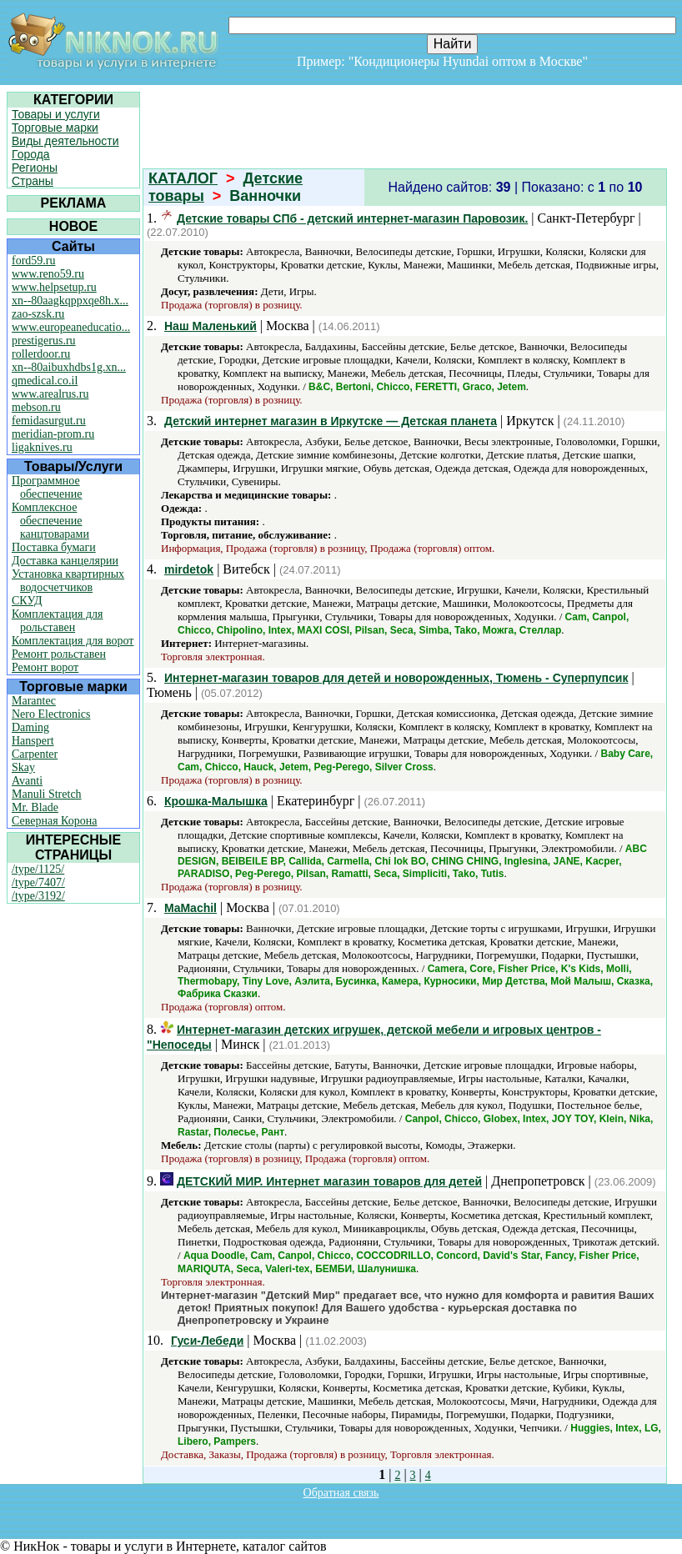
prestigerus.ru (44, 340)
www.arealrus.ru (50, 394)
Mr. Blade (35, 807)
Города (31, 154)
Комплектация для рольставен (57, 621)
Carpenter (35, 754)
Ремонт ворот (45, 667)
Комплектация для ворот (72, 640)
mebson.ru (36, 407)
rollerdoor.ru (41, 354)
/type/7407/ (38, 882)
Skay (23, 767)
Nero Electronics (51, 714)
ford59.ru (34, 260)
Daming (30, 727)
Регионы (35, 167)
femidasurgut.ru (49, 420)
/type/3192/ (38, 896)
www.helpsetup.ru (54, 287)
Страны (32, 181)
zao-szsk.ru (38, 314)
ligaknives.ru (42, 447)
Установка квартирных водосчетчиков (68, 581)
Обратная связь (341, 1492)
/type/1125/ (38, 869)
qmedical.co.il (45, 380)
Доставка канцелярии (65, 560)
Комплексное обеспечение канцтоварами (50, 520)
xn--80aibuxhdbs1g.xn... (69, 367)
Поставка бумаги (54, 547)
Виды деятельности (65, 141)
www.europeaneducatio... (71, 327)
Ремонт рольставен (59, 654)
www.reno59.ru (48, 274)
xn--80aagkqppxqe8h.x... (70, 300)
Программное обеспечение (47, 487)
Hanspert (33, 740)
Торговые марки (55, 127)
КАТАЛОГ (183, 178)
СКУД (27, 600)
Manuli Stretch (47, 794)
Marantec (34, 700)
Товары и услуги (56, 114)
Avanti (27, 780)
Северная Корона (54, 821)
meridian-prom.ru (53, 434)
